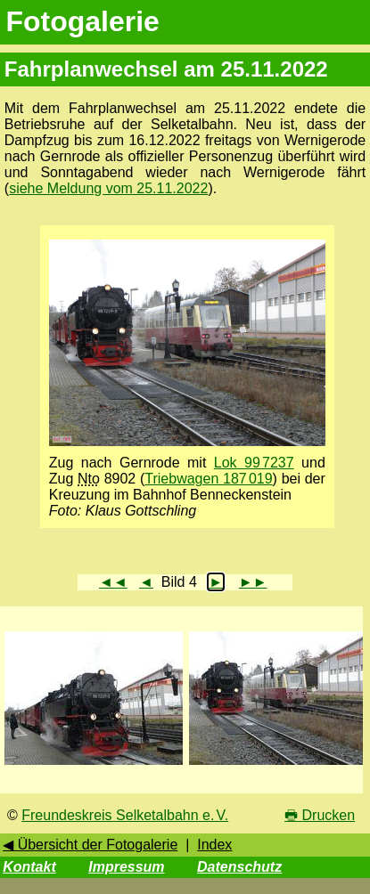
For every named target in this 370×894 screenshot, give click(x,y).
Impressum (126, 866)
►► (253, 581)
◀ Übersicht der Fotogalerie (90, 844)
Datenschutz (239, 866)
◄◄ (113, 581)
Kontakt (29, 866)
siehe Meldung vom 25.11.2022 (108, 188)
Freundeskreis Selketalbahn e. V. (124, 815)
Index (214, 844)
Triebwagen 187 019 (208, 478)
